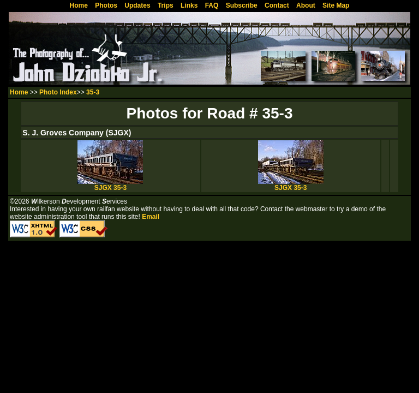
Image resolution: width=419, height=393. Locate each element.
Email (150, 217)
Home (19, 92)
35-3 (92, 92)
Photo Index (58, 92)
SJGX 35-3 (110, 185)
